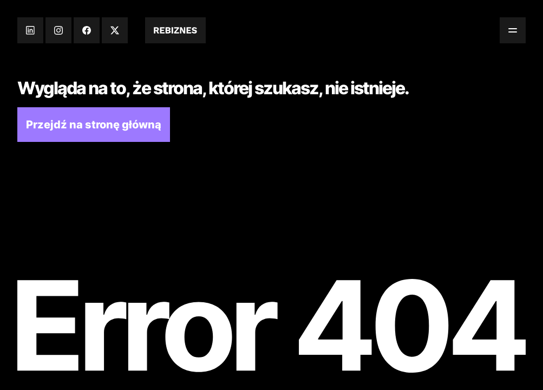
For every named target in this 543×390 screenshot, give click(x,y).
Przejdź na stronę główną (93, 124)
